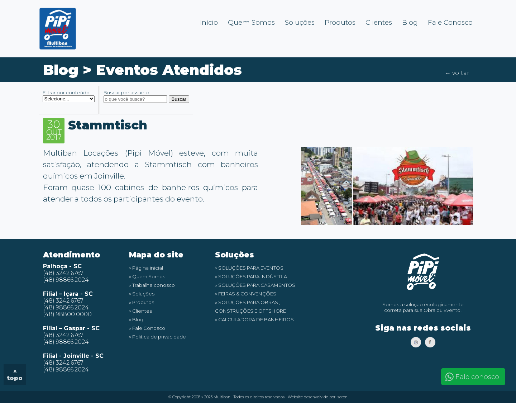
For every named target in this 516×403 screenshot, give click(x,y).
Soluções (300, 22)
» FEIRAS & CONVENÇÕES (245, 294)
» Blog (136, 319)
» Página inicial (146, 268)
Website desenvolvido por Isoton (318, 397)
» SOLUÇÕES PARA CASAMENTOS (255, 285)
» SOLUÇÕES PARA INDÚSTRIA (251, 276)
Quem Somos (251, 22)
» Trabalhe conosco (152, 285)
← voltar (457, 73)
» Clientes (140, 311)
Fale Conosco (450, 22)
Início (209, 22)
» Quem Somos (147, 276)
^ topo (15, 374)
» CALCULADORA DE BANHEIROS (254, 319)
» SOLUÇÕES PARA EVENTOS (249, 268)
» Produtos (141, 302)
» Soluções (141, 294)
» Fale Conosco (147, 328)
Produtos (340, 22)
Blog (410, 22)
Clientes (379, 22)
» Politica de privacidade (157, 337)
